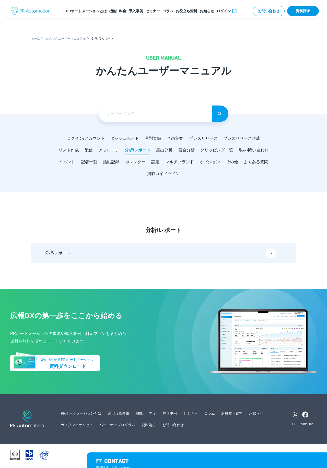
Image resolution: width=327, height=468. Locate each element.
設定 (199, 163)
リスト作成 (82, 150)
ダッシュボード (122, 138)
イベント (105, 163)
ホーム (36, 38)
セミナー (154, 11)
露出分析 (183, 150)
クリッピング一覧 (238, 150)
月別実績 (152, 138)
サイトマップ (208, 457)
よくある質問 (153, 175)
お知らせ (208, 11)
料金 (123, 11)
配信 (104, 150)
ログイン (225, 11)
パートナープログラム (117, 427)
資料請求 (303, 11)
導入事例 (137, 11)
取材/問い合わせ (75, 163)
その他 (128, 175)
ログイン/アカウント (82, 138)
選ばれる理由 (118, 415)
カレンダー (178, 163)
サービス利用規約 (182, 457)
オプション (256, 163)
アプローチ (125, 150)
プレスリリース (205, 138)
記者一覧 (129, 163)
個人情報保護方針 (152, 457)
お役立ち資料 (187, 11)
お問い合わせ (268, 11)
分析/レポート (155, 150)
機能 (114, 11)
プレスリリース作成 (245, 138)
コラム (169, 11)
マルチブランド (225, 163)
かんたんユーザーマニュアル (71, 38)
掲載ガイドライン (189, 175)
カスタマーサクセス (77, 427)
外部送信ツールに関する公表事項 (246, 457)
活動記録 (152, 163)
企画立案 (176, 138)
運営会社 (129, 457)
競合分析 (207, 150)
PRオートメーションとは (87, 11)
